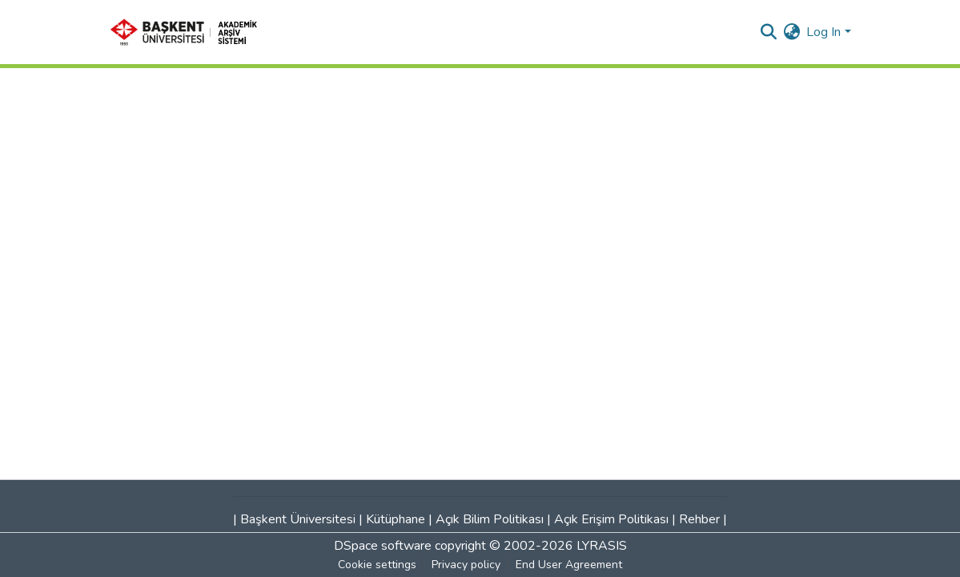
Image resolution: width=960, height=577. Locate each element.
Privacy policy (466, 564)
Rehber (699, 519)
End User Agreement (569, 564)
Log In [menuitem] (823, 32)
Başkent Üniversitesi (297, 519)
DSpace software (383, 546)
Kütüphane (395, 519)
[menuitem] (791, 32)
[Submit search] (768, 32)
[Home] (189, 32)
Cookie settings (377, 564)
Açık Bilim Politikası (490, 519)
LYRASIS (601, 546)
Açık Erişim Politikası (611, 519)
